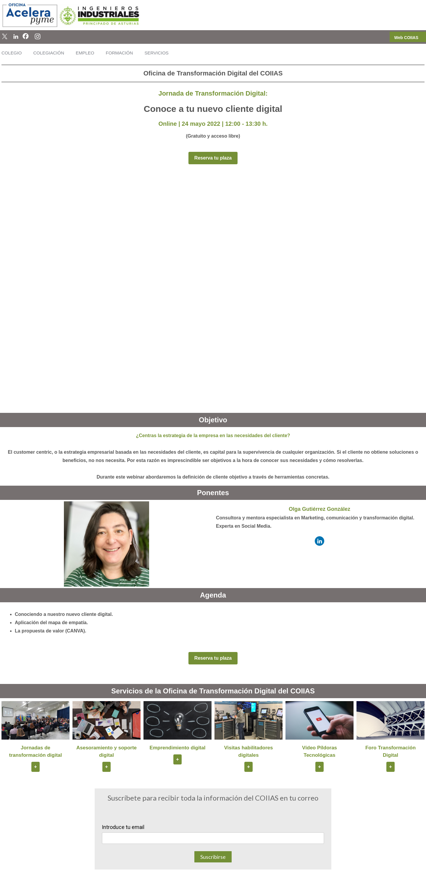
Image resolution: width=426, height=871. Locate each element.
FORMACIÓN (119, 52)
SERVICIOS (156, 52)
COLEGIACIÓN (48, 52)
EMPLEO (85, 52)
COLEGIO (11, 52)
